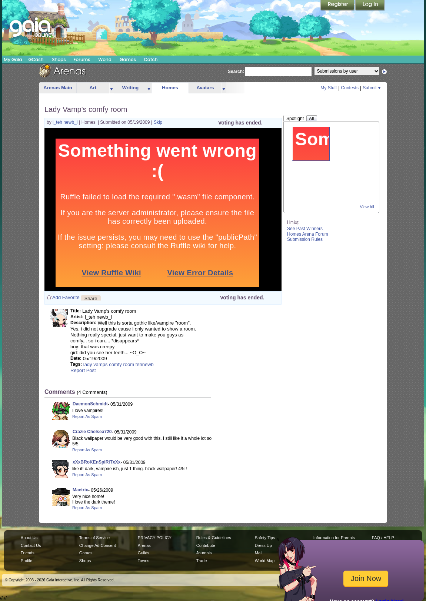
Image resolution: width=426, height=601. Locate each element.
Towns (143, 560)
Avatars (205, 87)
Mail (258, 553)
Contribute (205, 545)
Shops (59, 59)
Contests (350, 87)
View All (367, 207)
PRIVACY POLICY (155, 537)
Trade (201, 560)
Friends (27, 553)
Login (370, 5)
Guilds (143, 553)
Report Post (83, 370)
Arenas (144, 545)
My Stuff (328, 87)
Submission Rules (305, 239)
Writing (130, 87)
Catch (151, 59)
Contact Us (31, 545)
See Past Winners (305, 228)
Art (93, 87)
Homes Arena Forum (307, 234)
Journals (204, 553)
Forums (81, 59)
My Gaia (13, 59)
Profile (26, 560)
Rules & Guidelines (213, 537)
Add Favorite (66, 297)
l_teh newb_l (66, 122)
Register (337, 5)
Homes (170, 87)
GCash (36, 59)
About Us (29, 537)
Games (128, 59)
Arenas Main (57, 87)
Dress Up (263, 545)
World (105, 59)
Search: (236, 71)
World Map (264, 560)
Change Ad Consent (97, 545)
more (111, 88)
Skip (158, 122)
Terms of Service (94, 537)
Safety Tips (265, 537)
